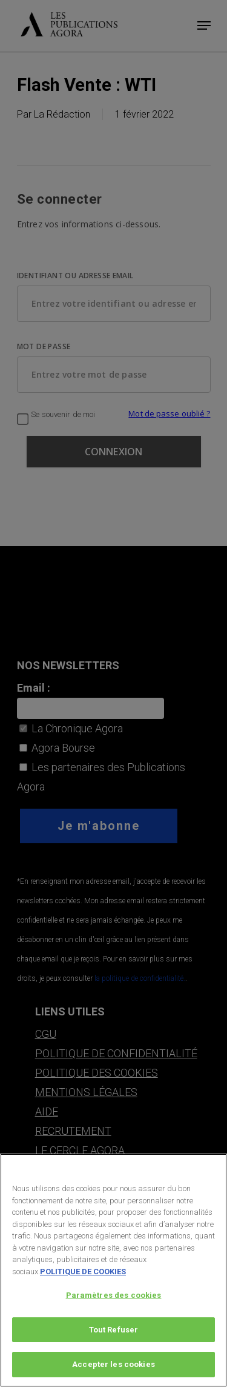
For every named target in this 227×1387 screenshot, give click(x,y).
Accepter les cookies (113, 1366)
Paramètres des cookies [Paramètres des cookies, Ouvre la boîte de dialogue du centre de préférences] (114, 1296)
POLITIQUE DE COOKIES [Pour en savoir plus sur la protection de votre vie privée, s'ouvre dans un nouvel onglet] (83, 1272)
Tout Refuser (114, 1330)
